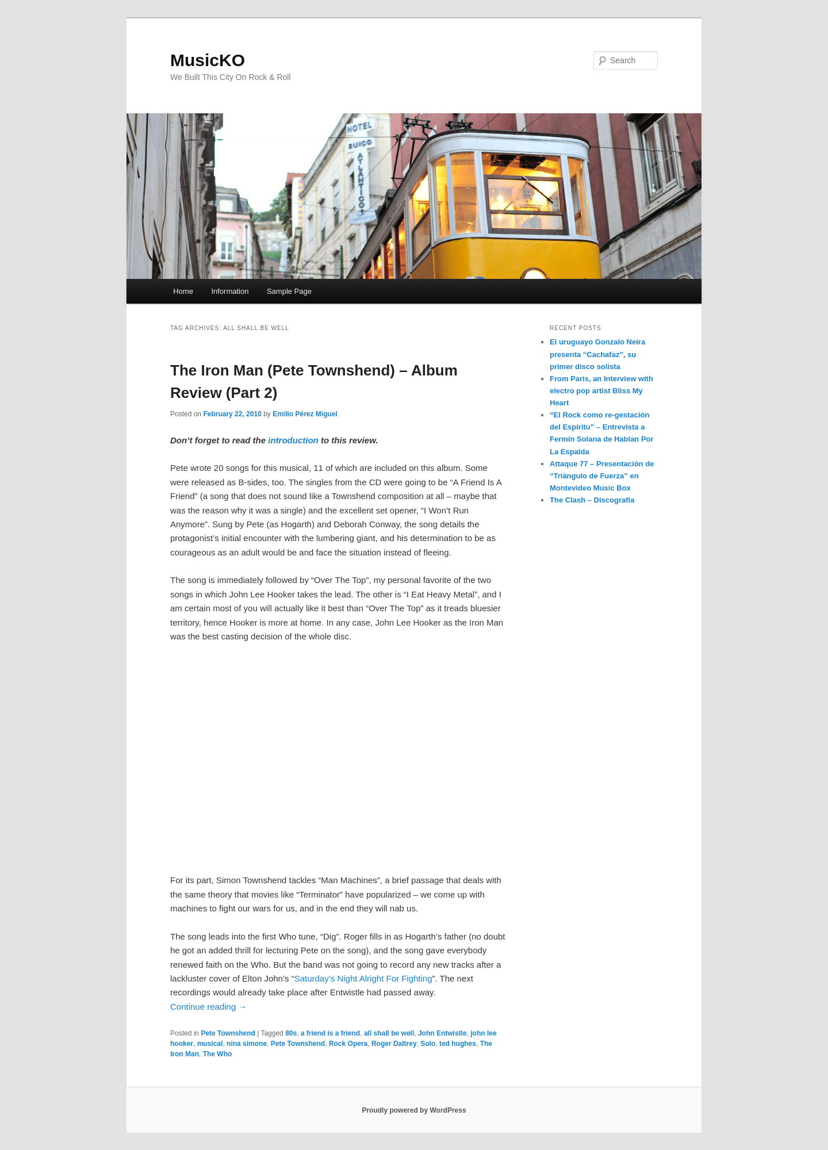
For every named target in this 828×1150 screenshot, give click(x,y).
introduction (293, 440)
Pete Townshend (228, 1033)
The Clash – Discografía (592, 500)
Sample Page (289, 291)
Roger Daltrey (394, 1044)
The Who (217, 1054)
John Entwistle (442, 1033)
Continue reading (208, 1006)
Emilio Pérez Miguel (305, 414)
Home (183, 291)
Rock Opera (348, 1044)
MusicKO (207, 60)
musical (210, 1044)
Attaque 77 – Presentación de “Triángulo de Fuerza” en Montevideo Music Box (602, 475)
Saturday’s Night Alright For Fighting (363, 978)
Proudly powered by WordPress (414, 1110)
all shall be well (389, 1033)
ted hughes (457, 1044)
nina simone (247, 1044)
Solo (427, 1044)
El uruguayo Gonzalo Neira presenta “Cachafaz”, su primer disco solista (597, 354)
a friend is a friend (330, 1033)
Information (229, 291)
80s (291, 1033)
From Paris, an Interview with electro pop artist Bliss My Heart (601, 390)
